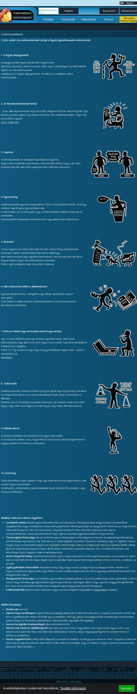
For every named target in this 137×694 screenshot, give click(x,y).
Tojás (35, 670)
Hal (135, 669)
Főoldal (48, 19)
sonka (92, 678)
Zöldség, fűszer (51, 669)
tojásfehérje (110, 674)
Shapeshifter (100, 589)
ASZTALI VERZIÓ (62, 681)
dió (108, 672)
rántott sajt (76, 676)
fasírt (12, 678)
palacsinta (93, 674)
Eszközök (68, 19)
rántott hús (85, 674)
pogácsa (4, 678)
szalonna (67, 678)
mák (16, 678)
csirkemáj (21, 674)
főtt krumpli (102, 676)
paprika (62, 674)
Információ (88, 19)
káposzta (122, 678)
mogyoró (67, 676)
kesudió (104, 676)
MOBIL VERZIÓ (75, 681)
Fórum (108, 19)
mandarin (101, 672)
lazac (24, 678)
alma (12, 672)
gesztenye (126, 678)
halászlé (97, 678)
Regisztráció (109, 10)
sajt (20, 676)
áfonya (134, 674)
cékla (104, 674)
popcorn (117, 674)
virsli (116, 672)
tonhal (117, 678)
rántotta (54, 676)
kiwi (70, 674)
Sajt (18, 670)
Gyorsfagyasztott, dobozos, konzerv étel (74, 670)
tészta (29, 676)
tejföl (83, 676)
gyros (129, 674)
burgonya (55, 672)
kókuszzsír (30, 678)
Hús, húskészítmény (119, 669)
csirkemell (5, 672)
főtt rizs (16, 674)
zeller (45, 678)
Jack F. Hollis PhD (10, 122)
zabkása (67, 674)
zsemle (37, 672)
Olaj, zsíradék (102, 669)
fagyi (12, 676)
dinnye (25, 672)
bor (54, 674)
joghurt (71, 678)
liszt (133, 676)
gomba (8, 674)
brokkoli (130, 672)
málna (96, 676)
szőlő (91, 672)
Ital (119, 670)
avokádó (51, 674)
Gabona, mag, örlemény (18, 669)
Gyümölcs (85, 669)
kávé (125, 674)
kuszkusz (80, 672)
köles (112, 674)
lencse (16, 676)
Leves (52, 670)
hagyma (59, 676)
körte (125, 672)
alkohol (71, 676)
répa (112, 672)
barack (50, 678)
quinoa (117, 676)
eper (41, 672)
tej (71, 672)
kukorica (34, 676)
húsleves (30, 674)
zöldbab (79, 676)
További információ (73, 688)
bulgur (45, 672)
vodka (8, 676)
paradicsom (31, 672)
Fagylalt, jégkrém (85, 670)
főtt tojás (105, 672)
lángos (87, 674)
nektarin (75, 674)
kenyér (12, 674)
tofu (75, 678)
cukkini (33, 674)
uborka (96, 672)
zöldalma (80, 678)
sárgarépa (26, 674)
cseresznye (39, 674)
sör (20, 672)
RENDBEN (126, 688)
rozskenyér (5, 676)
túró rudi (42, 678)
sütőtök (33, 672)
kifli (75, 672)
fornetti (129, 678)
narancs (63, 672)
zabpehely (17, 672)
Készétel (102, 670)
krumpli (66, 672)
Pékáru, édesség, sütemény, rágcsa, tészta (41, 669)
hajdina (125, 676)
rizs (8, 672)
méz (121, 672)
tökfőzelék (51, 676)
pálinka (62, 676)
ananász (80, 674)
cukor (45, 674)
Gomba (68, 669)
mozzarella (114, 678)
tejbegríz (42, 676)
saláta (108, 678)
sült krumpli (60, 674)
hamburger (122, 676)
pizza (83, 672)
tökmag (54, 678)
